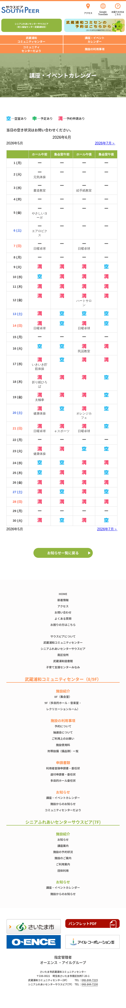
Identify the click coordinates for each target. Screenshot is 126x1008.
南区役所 (63, 655)
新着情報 (63, 600)
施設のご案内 (63, 858)
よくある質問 (63, 618)
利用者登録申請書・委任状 (63, 768)
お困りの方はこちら (63, 625)
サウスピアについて (63, 636)
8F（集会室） (63, 697)
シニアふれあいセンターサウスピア (62, 649)
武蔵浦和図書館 (63, 661)
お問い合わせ (63, 612)
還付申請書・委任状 (63, 774)
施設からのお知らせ (63, 804)
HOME (63, 594)
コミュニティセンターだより (63, 810)
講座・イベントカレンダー (63, 798)
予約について (63, 726)
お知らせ (63, 839)
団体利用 (63, 870)
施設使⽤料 (63, 745)
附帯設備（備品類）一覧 (63, 751)
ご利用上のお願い (63, 738)
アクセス (63, 606)
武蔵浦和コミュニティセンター (62, 642)
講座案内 (63, 846)
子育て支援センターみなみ (63, 667)
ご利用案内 (63, 864)
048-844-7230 (90, 984)
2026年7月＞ (105, 143)
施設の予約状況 (63, 852)
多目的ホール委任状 (63, 780)
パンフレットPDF (83, 923)
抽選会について (63, 732)
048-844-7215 (90, 980)
